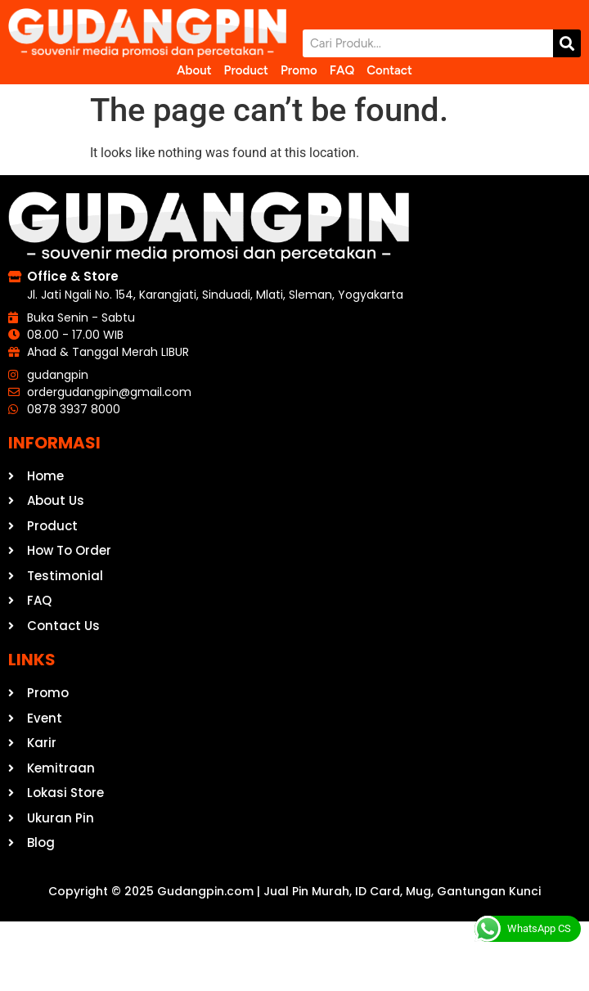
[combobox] (428, 43)
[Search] (567, 43)
